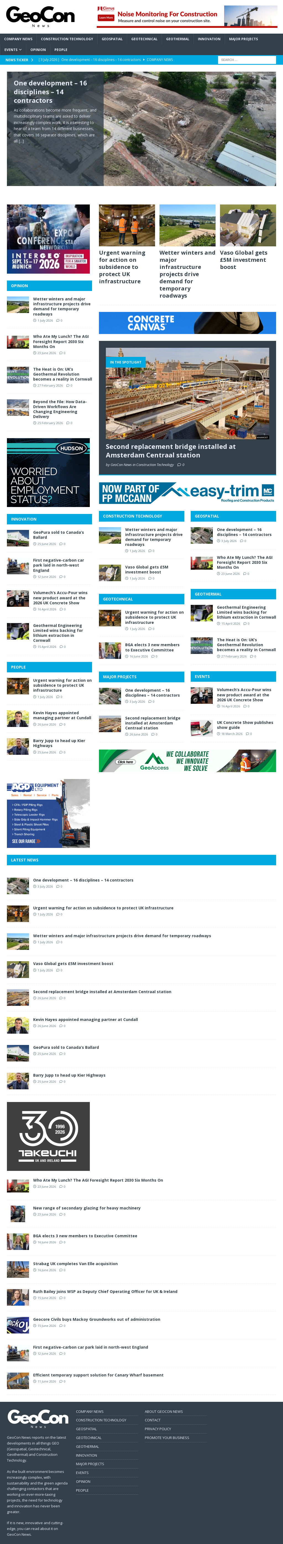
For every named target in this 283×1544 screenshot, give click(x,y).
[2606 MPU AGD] (48, 833)
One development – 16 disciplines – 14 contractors (50, 91)
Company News (18, 39)
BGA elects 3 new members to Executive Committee (152, 635)
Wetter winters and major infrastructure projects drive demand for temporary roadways (187, 262)
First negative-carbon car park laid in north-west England (58, 553)
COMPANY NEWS (90, 1399)
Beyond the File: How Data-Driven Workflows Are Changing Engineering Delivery (60, 397)
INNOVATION (23, 507)
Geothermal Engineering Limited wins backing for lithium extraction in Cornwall (246, 600)
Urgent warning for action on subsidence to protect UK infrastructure (122, 255)
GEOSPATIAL (207, 504)
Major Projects (243, 39)
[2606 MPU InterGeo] (48, 258)
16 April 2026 (230, 694)
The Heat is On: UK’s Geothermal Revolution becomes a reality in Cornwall (246, 633)
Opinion (38, 49)
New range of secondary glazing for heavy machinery (87, 1196)
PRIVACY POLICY (158, 1417)
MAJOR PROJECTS (120, 665)
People (60, 49)
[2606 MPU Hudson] (48, 492)
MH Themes (104, 1538)
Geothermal (177, 39)
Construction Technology (67, 39)
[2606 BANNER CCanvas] (187, 319)
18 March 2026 (231, 722)
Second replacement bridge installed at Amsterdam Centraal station (171, 439)
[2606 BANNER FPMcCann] (187, 489)
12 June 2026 (47, 565)
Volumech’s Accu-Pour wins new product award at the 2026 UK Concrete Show (244, 683)
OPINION (19, 274)
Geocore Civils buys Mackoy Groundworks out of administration (96, 1307)
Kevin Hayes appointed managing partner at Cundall (62, 704)
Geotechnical (144, 39)
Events (10, 49)
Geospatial (112, 39)
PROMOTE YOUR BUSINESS (167, 1426)
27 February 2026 (234, 644)
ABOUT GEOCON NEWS (164, 1399)
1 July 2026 (137, 539)
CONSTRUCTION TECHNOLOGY (132, 504)
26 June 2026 (139, 723)
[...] (21, 141)
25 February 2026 (50, 411)
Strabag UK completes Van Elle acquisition (75, 1251)
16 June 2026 (139, 645)
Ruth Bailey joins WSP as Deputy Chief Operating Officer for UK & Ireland (105, 1279)
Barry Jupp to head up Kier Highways (59, 731)
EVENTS (202, 664)
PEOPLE (18, 655)
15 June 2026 (47, 1286)
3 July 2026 (137, 690)
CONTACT (153, 1408)
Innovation (209, 39)
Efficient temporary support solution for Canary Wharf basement (98, 1363)
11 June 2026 (47, 1369)
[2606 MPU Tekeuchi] (48, 1155)
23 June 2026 (230, 562)
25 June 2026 (47, 532)
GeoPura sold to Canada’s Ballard (58, 523)
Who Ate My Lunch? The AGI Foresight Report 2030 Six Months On (244, 550)
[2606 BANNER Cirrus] (187, 24)
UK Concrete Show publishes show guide (245, 713)
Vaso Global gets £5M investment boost (244, 248)
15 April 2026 (230, 612)
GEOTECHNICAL (118, 587)
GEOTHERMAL (208, 582)
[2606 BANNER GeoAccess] (187, 757)
